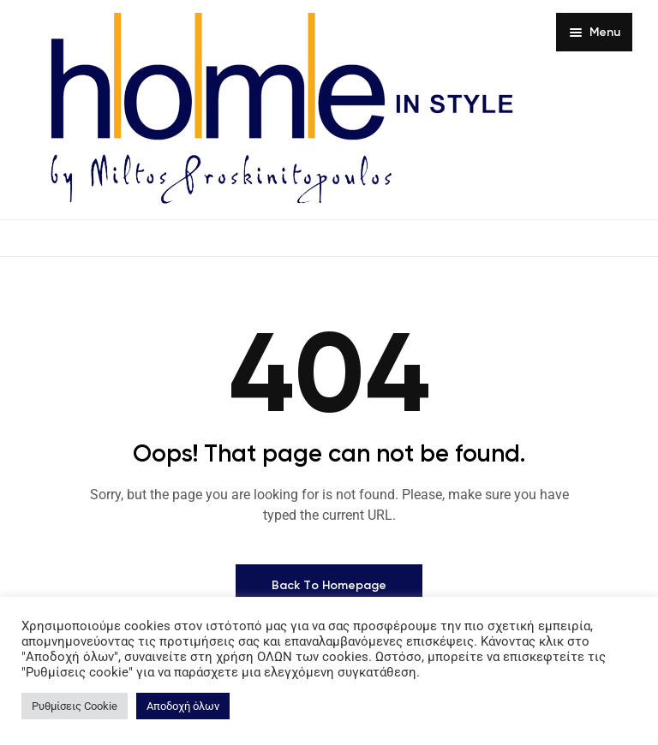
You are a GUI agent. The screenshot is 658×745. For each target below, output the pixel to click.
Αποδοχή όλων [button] (183, 706)
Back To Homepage (329, 585)
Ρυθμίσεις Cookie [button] (74, 706)
